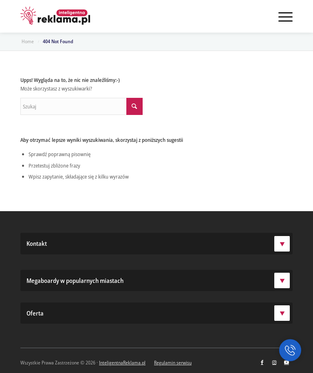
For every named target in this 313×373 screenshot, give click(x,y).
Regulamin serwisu (173, 362)
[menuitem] (281, 16)
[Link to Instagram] (274, 362)
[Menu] (281, 16)
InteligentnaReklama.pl (122, 362)
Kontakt (158, 244)
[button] (290, 350)
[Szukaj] (81, 106)
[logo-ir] (55, 16)
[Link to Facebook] (262, 362)
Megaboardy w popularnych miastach (158, 280)
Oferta (158, 313)
